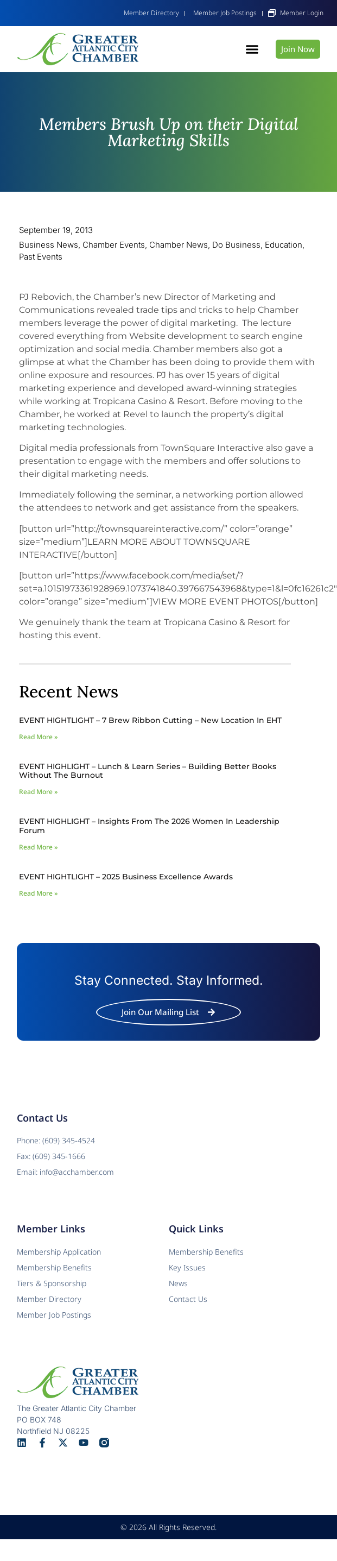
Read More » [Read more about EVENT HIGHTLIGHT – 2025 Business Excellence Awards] (38, 893)
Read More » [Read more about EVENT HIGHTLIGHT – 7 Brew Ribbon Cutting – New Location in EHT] (38, 736)
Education (283, 245)
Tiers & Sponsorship (51, 1283)
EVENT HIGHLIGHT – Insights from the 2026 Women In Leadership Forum (149, 825)
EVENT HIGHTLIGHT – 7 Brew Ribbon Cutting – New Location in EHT (150, 720)
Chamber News (178, 245)
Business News (48, 245)
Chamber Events (113, 245)
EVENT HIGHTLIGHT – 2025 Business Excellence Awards (126, 877)
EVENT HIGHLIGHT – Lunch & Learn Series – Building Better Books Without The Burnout (147, 770)
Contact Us (188, 1299)
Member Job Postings (54, 1315)
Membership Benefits (206, 1252)
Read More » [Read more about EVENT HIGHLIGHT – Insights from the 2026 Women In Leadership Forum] (38, 847)
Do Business (236, 245)
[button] (252, 49)
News (178, 1283)
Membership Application (59, 1252)
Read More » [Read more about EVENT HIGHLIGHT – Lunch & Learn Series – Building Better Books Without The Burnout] (38, 791)
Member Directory (49, 1299)
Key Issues (187, 1267)
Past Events (40, 256)
